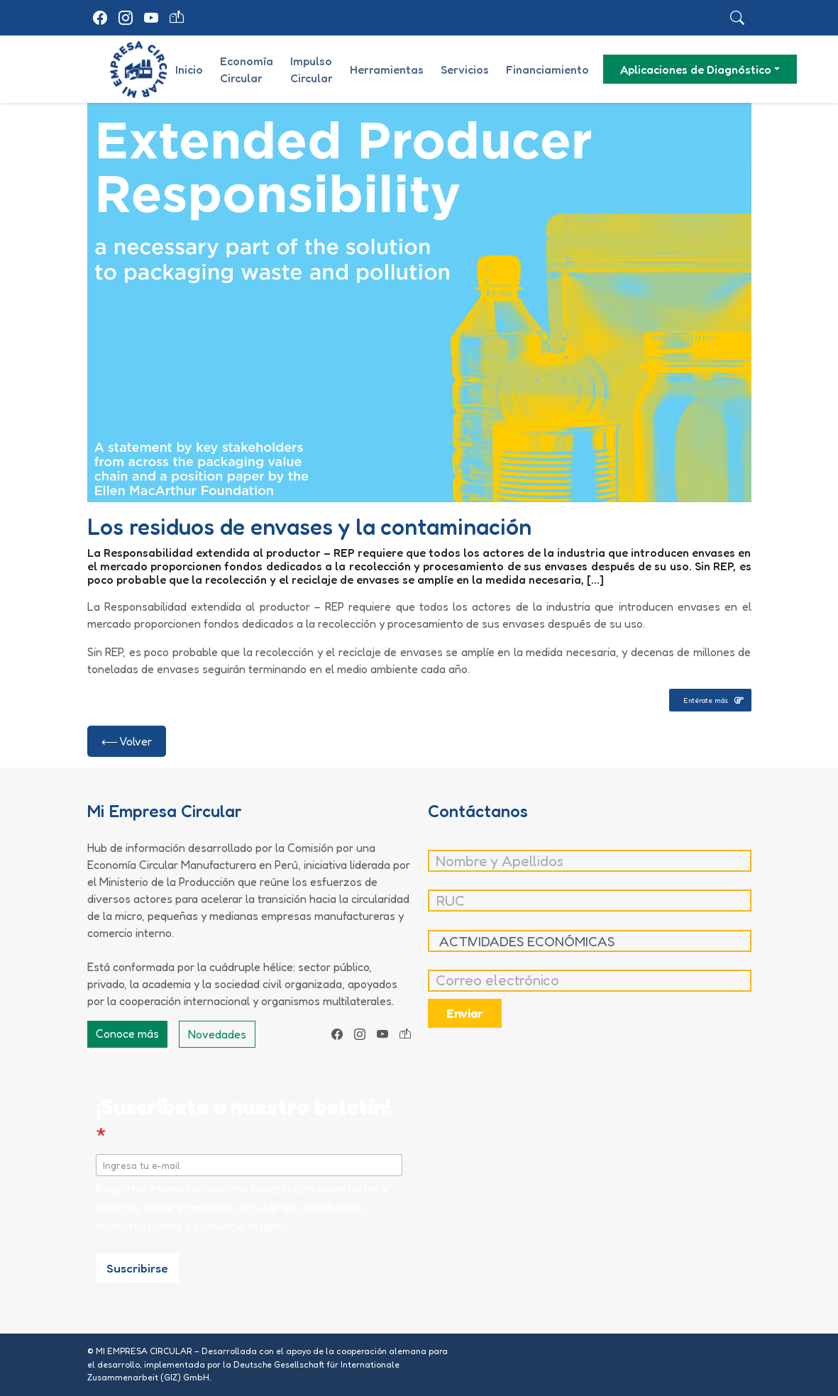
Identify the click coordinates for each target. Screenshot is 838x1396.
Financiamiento (547, 69)
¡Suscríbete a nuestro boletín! (243, 1120)
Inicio (189, 69)
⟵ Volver (126, 741)
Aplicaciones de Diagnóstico (695, 69)
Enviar (464, 1013)
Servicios (465, 69)
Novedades (217, 1034)
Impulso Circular (311, 69)
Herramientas (387, 69)
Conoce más (127, 1033)
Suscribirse (137, 1268)
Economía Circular (246, 69)
